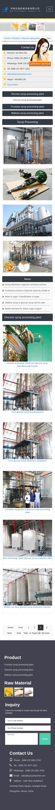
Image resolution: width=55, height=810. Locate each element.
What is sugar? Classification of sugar (22, 296)
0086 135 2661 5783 (25, 760)
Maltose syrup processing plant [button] (27, 113)
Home (7, 38)
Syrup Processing (27, 122)
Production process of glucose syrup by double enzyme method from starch (27, 290)
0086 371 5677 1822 (23, 765)
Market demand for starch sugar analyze (23, 308)
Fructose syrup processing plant (18, 664)
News (27, 279)
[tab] (27, 94)
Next (9, 633)
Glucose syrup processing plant (18, 670)
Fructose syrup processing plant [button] (27, 106)
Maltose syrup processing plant (18, 675)
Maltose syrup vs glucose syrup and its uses (25, 302)
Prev (20, 627)
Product (15, 38)
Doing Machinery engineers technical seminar (25, 284)
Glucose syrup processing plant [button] (27, 94)
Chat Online (12, 84)
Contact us (27, 47)
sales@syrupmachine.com (19, 74)
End (19, 633)
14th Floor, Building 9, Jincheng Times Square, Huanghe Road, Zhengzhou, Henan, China (28, 786)
